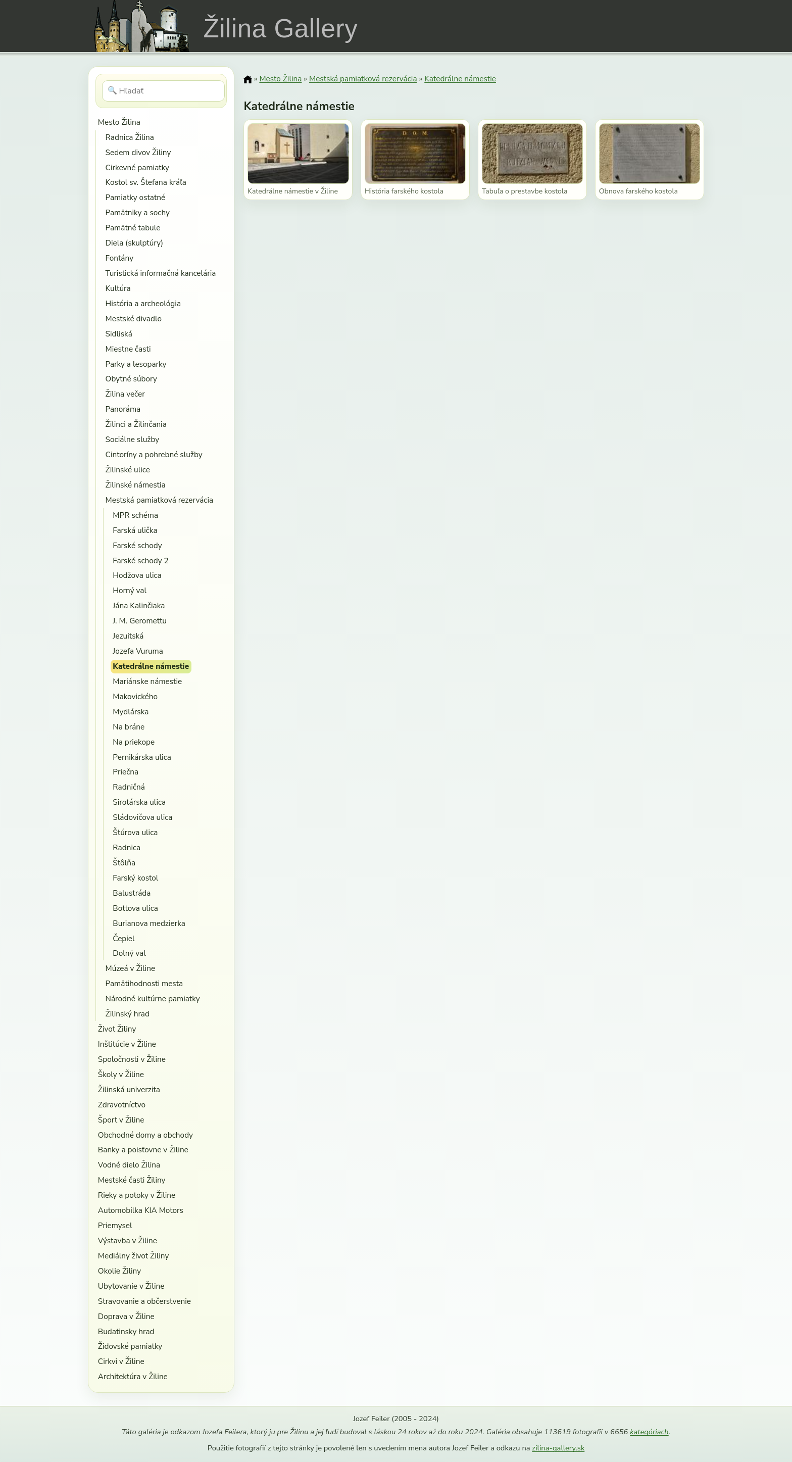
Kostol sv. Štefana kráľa (146, 182)
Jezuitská (128, 635)
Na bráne (128, 726)
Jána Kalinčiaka (139, 605)
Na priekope (134, 742)
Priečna (125, 771)
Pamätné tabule (133, 227)
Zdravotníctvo (121, 1104)
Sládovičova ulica (142, 817)
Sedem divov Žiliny (138, 152)
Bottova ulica (135, 908)
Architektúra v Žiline (133, 1376)
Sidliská (119, 333)
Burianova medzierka (149, 923)
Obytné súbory (131, 378)
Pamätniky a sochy (138, 212)
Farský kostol (135, 877)
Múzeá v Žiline (130, 968)
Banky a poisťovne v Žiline (143, 1149)
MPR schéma (135, 515)
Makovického (135, 696)
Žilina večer (125, 393)
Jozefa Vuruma (138, 651)
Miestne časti (128, 349)
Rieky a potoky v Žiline (136, 1195)
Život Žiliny (117, 1029)
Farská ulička (135, 530)
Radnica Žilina (130, 137)
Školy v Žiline (121, 1074)
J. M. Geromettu (140, 620)
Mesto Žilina (119, 122)
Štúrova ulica (135, 832)
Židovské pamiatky (130, 1346)
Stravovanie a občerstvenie (144, 1301)
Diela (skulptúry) (134, 242)
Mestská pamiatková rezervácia (160, 500)
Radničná (129, 787)
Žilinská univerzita (129, 1089)
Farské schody (137, 545)
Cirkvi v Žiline (121, 1361)
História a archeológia (143, 303)
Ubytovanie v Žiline (131, 1286)
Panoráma (123, 409)
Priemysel (115, 1225)
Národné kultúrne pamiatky (153, 998)
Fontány (119, 258)
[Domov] (247, 79)
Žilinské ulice (128, 469)
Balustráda (132, 893)
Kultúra (118, 288)
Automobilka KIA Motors (140, 1210)
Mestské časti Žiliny (132, 1180)
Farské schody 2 (140, 560)
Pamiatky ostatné (136, 197)
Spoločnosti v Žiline (132, 1059)
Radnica (126, 847)
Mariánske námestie (147, 681)
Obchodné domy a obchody (145, 1135)
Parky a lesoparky (136, 364)
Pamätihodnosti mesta (144, 983)
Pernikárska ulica (142, 757)
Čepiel (123, 938)
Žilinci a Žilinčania (136, 424)
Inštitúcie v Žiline (127, 1044)
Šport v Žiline (121, 1119)
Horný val (129, 590)
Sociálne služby (133, 439)
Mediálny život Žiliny (133, 1255)
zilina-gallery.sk (558, 1448)
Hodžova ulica (137, 575)
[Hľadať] (163, 91)
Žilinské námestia (136, 484)
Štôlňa (124, 862)
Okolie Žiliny (119, 1270)
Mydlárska (130, 711)
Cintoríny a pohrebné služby (154, 454)
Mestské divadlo (134, 318)
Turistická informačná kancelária (161, 273)
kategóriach (649, 1432)
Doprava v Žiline (126, 1316)
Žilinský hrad (128, 1013)
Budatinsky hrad (126, 1331)
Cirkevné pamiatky (137, 167)
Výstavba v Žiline (127, 1240)
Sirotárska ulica (139, 802)
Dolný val (129, 953)
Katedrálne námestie (151, 666)
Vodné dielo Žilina (129, 1164)
